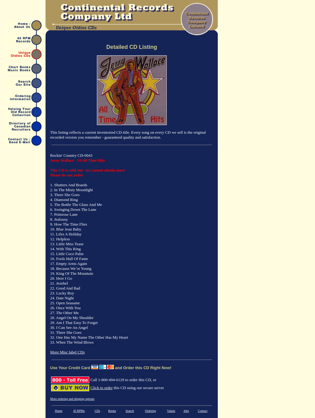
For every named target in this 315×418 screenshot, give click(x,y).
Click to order (101, 387)
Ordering (150, 410)
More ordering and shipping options (72, 398)
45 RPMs (79, 410)
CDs (97, 410)
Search (130, 410)
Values (171, 410)
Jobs (186, 410)
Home (58, 410)
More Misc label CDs (67, 352)
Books (112, 410)
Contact (202, 410)
